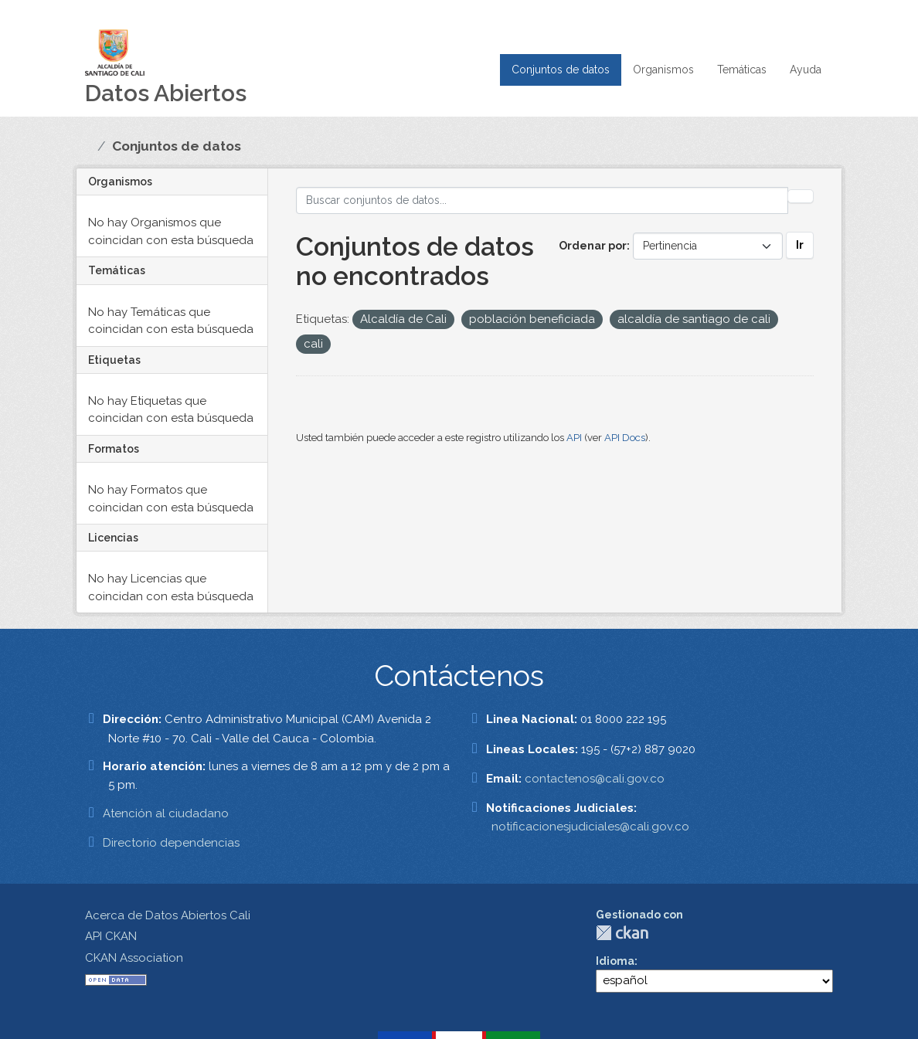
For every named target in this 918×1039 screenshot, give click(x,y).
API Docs (624, 437)
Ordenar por (593, 245)
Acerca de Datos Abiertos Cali (167, 915)
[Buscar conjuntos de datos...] (542, 200)
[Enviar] (800, 196)
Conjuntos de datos (561, 69)
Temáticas (742, 69)
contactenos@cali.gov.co (595, 779)
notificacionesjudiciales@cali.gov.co (590, 827)
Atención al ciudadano (166, 813)
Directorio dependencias (171, 843)
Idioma (615, 961)
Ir (800, 245)
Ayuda (805, 69)
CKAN (622, 933)
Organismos (663, 69)
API (574, 437)
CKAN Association (134, 958)
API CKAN (111, 936)
